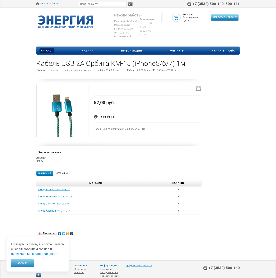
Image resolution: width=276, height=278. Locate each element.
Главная (87, 50)
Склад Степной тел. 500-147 (53, 203)
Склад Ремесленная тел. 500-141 (56, 196)
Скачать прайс (223, 50)
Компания (80, 265)
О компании (80, 269)
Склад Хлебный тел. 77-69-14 (54, 210)
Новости (79, 272)
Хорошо (22, 263)
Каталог (47, 50)
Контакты (177, 50)
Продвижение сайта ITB (139, 265)
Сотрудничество (109, 272)
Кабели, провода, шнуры (77, 70)
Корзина (188, 14)
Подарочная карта (110, 276)
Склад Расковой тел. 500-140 (54, 189)
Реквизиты (106, 269)
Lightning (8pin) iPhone (108, 70)
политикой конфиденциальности (34, 254)
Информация (131, 50)
